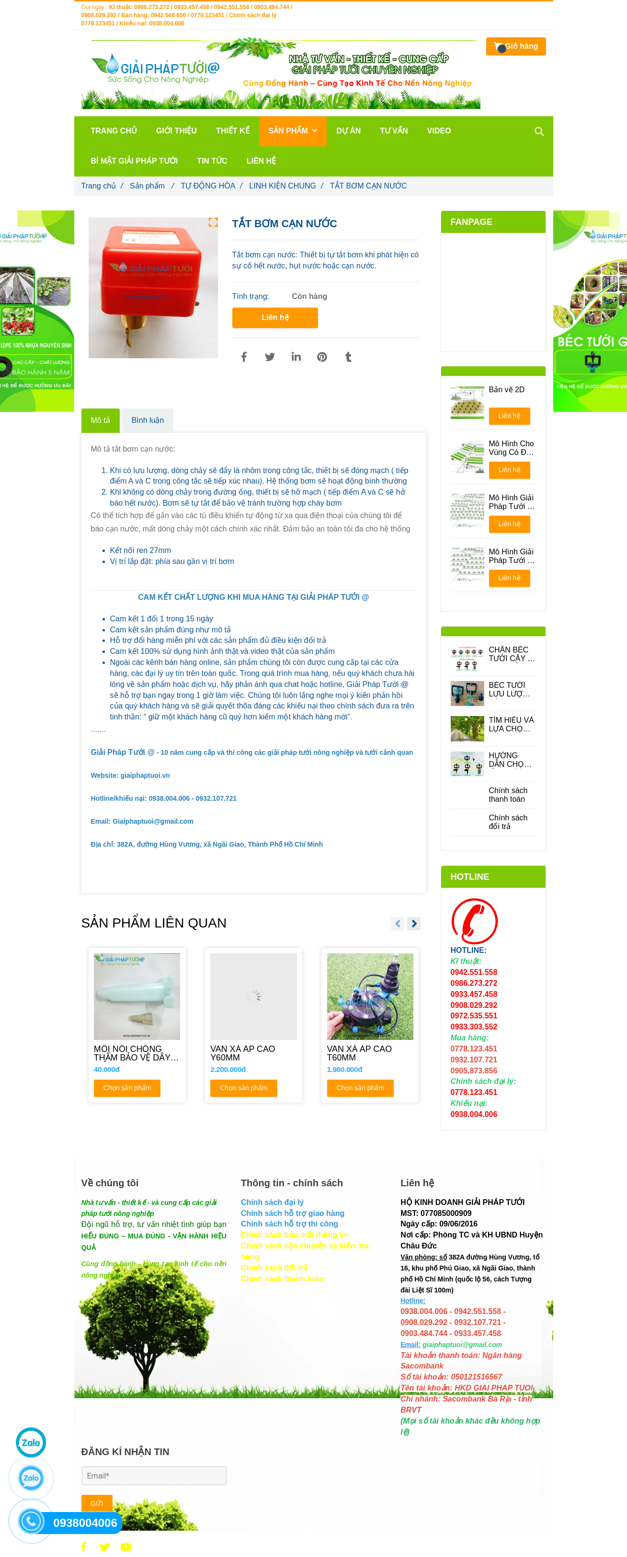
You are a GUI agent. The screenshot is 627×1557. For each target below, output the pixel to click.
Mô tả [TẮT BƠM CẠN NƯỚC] (100, 420)
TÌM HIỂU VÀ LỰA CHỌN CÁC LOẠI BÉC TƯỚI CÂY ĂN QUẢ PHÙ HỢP (512, 724)
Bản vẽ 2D (507, 390)
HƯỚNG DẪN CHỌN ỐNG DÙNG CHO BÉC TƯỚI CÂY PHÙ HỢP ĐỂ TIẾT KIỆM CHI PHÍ (510, 760)
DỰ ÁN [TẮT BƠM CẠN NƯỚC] (348, 131)
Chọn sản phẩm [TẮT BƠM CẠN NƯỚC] (126, 1089)
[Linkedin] (296, 357)
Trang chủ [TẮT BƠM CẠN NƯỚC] (102, 186)
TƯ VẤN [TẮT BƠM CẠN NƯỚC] (394, 131)
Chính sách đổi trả (508, 822)
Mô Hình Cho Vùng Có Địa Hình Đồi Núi (511, 448)
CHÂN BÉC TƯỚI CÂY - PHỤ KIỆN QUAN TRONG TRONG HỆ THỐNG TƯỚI (509, 654)
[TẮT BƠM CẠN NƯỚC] (244, 357)
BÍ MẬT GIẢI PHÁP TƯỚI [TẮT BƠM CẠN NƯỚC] (134, 161)
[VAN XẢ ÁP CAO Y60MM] (253, 1053)
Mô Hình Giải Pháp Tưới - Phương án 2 (511, 556)
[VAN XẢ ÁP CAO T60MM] (370, 1053)
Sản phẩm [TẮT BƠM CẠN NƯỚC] (152, 186)
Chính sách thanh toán (508, 794)
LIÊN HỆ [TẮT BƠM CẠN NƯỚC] (261, 161)
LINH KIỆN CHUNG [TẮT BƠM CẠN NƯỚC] (286, 186)
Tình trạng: (252, 296)
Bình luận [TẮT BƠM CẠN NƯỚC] (148, 420)
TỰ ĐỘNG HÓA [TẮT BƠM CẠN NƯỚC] (211, 186)
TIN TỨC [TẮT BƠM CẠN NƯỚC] (212, 161)
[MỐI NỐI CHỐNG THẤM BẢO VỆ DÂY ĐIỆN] (137, 1053)
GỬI (97, 1503)
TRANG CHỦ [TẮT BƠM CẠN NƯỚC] (114, 131)
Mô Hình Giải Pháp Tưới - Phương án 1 (511, 502)
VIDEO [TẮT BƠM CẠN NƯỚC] (439, 131)
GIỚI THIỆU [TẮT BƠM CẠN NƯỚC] (176, 131)
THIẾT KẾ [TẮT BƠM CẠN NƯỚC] (233, 131)
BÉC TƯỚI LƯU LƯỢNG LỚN (512, 689)
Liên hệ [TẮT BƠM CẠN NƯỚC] (275, 317)
